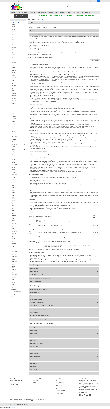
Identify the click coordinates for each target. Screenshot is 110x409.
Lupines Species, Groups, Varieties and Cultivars (40, 278)
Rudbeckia (14, 243)
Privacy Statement (86, 12)
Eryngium (13, 113)
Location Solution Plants (16, 291)
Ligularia (13, 177)
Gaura (13, 128)
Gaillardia (13, 124)
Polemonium (14, 230)
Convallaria (14, 92)
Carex (13, 80)
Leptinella (13, 172)
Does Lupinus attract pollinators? (37, 302)
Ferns (13, 119)
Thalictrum (14, 267)
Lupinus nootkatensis (34, 346)
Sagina (13, 244)
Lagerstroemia (14, 164)
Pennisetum (14, 221)
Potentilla (13, 234)
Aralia (13, 52)
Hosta (13, 151)
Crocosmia (14, 95)
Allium (13, 39)
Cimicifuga (14, 87)
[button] (21, 16)
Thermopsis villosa (34, 373)
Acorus (13, 27)
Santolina (13, 248)
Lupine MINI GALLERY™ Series (36, 343)
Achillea (13, 24)
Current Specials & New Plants (16, 295)
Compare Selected (95, 60)
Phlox (13, 226)
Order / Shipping (41, 12)
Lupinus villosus (33, 366)
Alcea (13, 36)
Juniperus (14, 161)
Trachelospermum (15, 274)
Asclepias (13, 60)
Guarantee (50, 12)
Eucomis (13, 115)
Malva (13, 188)
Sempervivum (14, 256)
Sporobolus (14, 262)
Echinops (13, 110)
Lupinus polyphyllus (34, 353)
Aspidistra (14, 62)
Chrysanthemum (15, 83)
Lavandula (14, 170)
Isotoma (13, 157)
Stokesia (13, 266)
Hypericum (14, 152)
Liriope (13, 179)
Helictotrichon (14, 139)
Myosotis (13, 203)
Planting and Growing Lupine (36, 34)
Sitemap (25, 404)
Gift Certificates (36, 380)
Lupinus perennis (33, 350)
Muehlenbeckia (14, 202)
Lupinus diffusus (33, 330)
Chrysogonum (14, 85)
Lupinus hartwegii (33, 336)
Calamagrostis (14, 77)
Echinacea (13, 108)
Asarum (13, 59)
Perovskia (13, 225)
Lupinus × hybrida (33, 369)
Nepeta (13, 207)
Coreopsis (14, 93)
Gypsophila (14, 134)
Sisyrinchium (14, 257)
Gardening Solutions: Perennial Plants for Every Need (89, 389)
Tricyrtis (13, 277)
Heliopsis (13, 141)
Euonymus (14, 116)
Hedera (13, 138)
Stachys (13, 264)
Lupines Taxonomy (34, 265)
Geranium (13, 131)
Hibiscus (13, 149)
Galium (13, 126)
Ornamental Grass (14, 289)
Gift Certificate (85, 1)
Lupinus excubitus (33, 333)
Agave (13, 32)
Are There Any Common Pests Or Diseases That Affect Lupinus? (44, 305)
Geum (13, 133)
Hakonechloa (14, 136)
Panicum (13, 218)
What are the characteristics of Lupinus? (38, 289)
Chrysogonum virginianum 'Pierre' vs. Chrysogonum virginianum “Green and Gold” (89, 384)
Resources (76, 12)
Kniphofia (13, 162)
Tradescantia (14, 276)
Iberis (13, 154)
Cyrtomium (14, 96)
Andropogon (14, 44)
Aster (13, 64)
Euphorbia (14, 118)
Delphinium (14, 100)
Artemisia (13, 55)
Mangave (13, 190)
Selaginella (14, 254)
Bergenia (13, 72)
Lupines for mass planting (35, 281)
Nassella (13, 205)
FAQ (56, 12)
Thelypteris (14, 269)
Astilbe (13, 65)
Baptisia (13, 69)
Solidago (13, 259)
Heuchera (13, 146)
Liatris (13, 175)
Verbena (13, 281)
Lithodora (13, 180)
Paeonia (13, 216)
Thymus (13, 271)
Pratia (13, 236)
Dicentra (13, 103)
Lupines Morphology (34, 268)
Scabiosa (13, 249)
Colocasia (14, 90)
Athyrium (13, 67)
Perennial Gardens (14, 293)
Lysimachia (14, 187)
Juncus (13, 159)
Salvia (13, 246)
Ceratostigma (14, 82)
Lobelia (13, 182)
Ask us (13, 407)
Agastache (14, 31)
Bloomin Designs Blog (22, 12)
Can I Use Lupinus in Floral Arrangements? (39, 309)
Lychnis (13, 185)
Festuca (13, 121)
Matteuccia (14, 193)
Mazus (13, 195)
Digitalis (13, 105)
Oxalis (13, 213)
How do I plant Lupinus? (35, 292)
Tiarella (13, 272)
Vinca (13, 284)
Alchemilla (14, 37)
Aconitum (13, 26)
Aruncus (13, 57)
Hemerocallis (14, 144)
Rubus (13, 241)
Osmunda (13, 211)
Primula (13, 238)
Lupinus (13, 184)
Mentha (13, 197)
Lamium (13, 167)
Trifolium (13, 279)
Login (90, 1)
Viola (13, 285)
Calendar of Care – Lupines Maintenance (39, 274)
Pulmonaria (14, 239)
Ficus (13, 123)
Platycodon (14, 228)
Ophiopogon (14, 208)
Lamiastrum (14, 165)
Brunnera (13, 73)
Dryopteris (14, 106)
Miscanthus (14, 198)
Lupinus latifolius (33, 340)
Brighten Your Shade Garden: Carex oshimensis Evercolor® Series (88, 381)
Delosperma (14, 98)
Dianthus (13, 101)
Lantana (13, 169)
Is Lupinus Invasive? (34, 312)
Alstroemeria (14, 41)
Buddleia (13, 75)
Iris (12, 156)
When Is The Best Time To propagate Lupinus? (40, 315)
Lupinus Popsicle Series (35, 356)
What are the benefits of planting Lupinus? (39, 319)
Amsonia (13, 42)
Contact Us (32, 12)
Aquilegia (13, 50)
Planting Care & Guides (65, 12)
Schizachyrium (14, 251)
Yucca (13, 287)
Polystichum (14, 233)
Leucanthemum (14, 174)
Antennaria (14, 47)
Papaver (13, 220)
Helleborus (14, 142)
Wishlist (34, 382)
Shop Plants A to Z (15, 22)
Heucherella (14, 147)
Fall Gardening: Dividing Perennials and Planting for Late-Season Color (88, 387)
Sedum (13, 253)
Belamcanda (14, 70)
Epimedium (14, 111)
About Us (13, 12)
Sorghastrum (14, 261)
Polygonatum (14, 231)
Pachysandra (14, 215)
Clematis (13, 88)
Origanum (13, 210)
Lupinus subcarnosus (34, 359)
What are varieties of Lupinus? (36, 296)
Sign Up (94, 1)
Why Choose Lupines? (34, 30)
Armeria (13, 54)
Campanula (14, 78)
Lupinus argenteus (34, 327)
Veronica (13, 282)
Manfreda (13, 192)
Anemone (13, 46)
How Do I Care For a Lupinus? (36, 299)
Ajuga (13, 34)
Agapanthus (14, 29)
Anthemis (13, 49)
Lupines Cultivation (34, 271)
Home (29, 19)
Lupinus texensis (33, 363)
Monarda (13, 200)
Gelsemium (14, 129)
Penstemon (14, 223)
